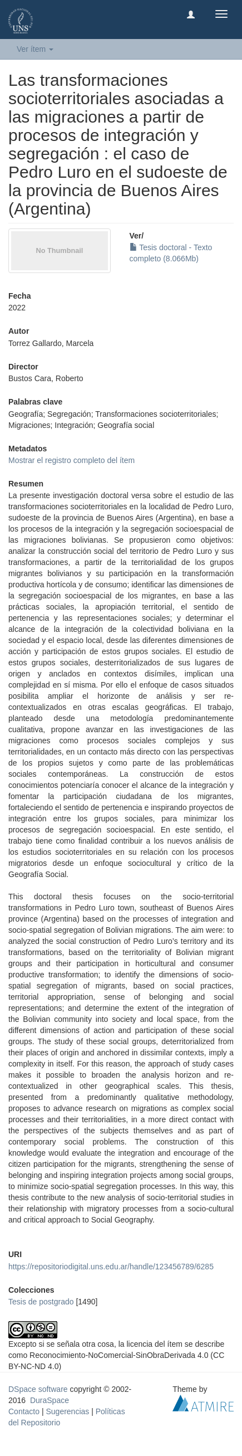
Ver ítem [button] (35, 49)
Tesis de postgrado (41, 1301)
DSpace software (38, 1389)
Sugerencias (67, 1411)
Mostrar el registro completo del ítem (71, 460)
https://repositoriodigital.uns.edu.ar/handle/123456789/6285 (111, 1266)
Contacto (23, 1411)
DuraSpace (49, 1400)
